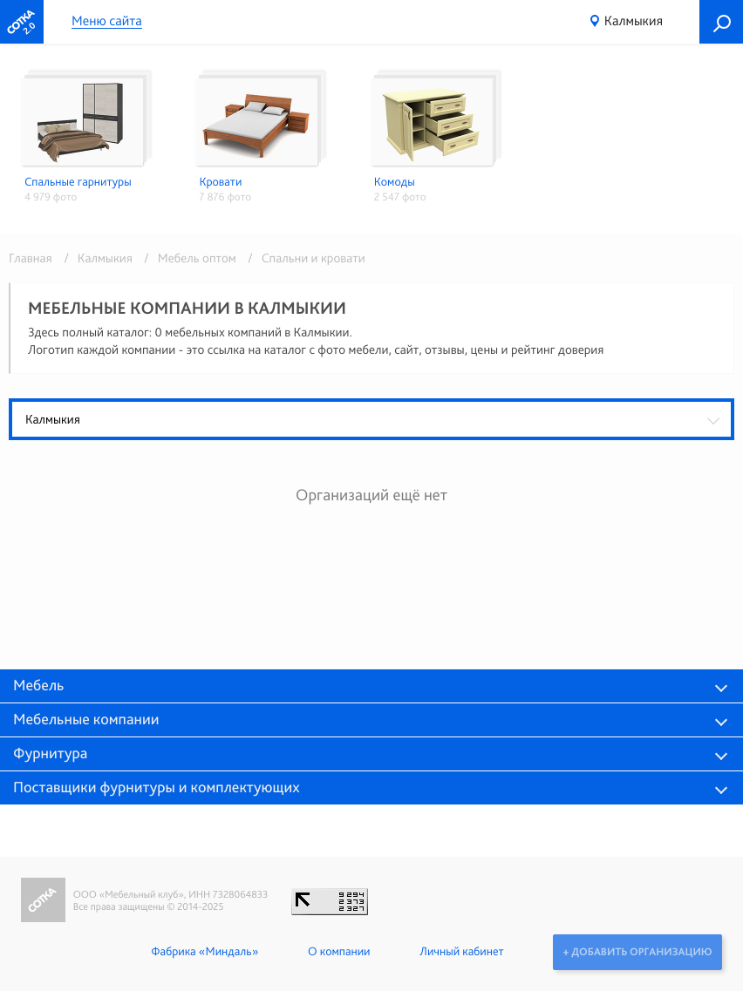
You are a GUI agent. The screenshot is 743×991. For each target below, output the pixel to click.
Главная (30, 258)
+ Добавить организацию (637, 952)
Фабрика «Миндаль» (203, 952)
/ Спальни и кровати (302, 258)
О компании (338, 952)
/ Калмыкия (95, 258)
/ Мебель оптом (187, 258)
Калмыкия (633, 20)
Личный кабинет (460, 952)
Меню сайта (107, 21)
